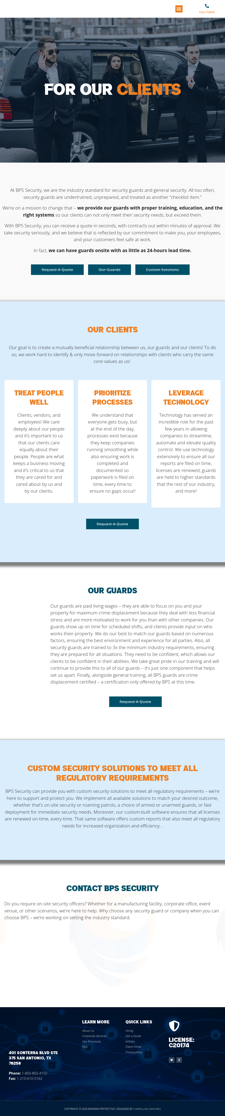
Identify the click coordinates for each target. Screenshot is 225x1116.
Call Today (207, 12)
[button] (179, 9)
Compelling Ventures (147, 1109)
